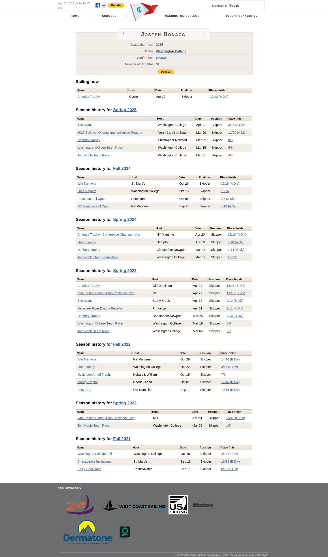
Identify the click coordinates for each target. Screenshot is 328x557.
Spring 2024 (125, 219)
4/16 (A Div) (236, 125)
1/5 (228, 425)
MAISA (161, 58)
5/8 (229, 323)
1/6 (230, 257)
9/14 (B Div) (235, 316)
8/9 (230, 140)
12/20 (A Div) (237, 132)
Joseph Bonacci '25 (241, 16)
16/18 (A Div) (230, 183)
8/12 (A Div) (229, 469)
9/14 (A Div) (236, 249)
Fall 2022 (122, 344)
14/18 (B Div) (230, 359)
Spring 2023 (125, 270)
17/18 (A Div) (219, 96)
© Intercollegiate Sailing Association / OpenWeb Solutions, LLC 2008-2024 (221, 554)
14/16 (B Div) (230, 382)
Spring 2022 (125, 403)
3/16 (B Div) (229, 367)
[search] (233, 5)
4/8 (230, 155)
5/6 (230, 147)
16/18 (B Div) (236, 285)
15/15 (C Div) (235, 418)
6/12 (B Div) (235, 300)
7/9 (223, 374)
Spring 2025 (125, 109)
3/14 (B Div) (229, 454)
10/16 (225, 191)
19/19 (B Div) (236, 293)
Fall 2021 (122, 438)
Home (75, 16)
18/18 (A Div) (237, 234)
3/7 (229, 331)
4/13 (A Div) (229, 206)
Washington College (182, 16)
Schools (109, 16)
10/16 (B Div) (230, 390)
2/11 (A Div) (235, 308)
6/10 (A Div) (236, 242)
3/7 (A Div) (228, 199)
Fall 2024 (122, 168)
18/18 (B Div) (230, 461)
